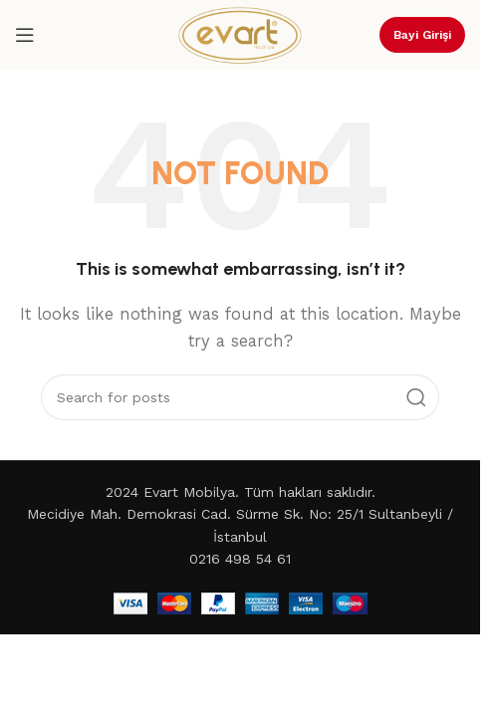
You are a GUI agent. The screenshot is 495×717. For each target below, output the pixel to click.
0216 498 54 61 (240, 559)
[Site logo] (240, 34)
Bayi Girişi (422, 35)
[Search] (240, 397)
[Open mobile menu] (25, 35)
